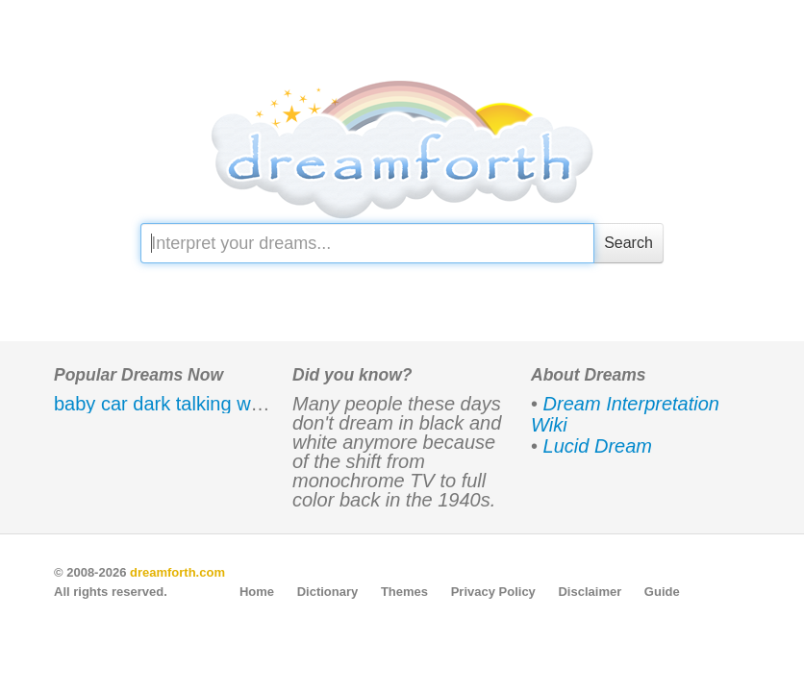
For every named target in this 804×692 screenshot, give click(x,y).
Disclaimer (589, 591)
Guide (662, 591)
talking (204, 403)
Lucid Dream (597, 446)
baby (74, 403)
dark (151, 403)
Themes (404, 591)
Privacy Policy (493, 591)
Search (628, 243)
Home (256, 591)
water (260, 403)
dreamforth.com (177, 572)
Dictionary (328, 591)
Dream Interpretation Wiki (625, 414)
